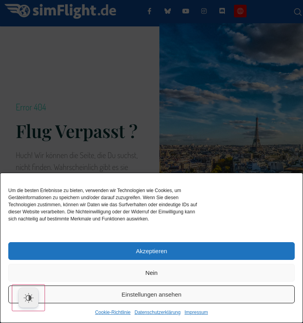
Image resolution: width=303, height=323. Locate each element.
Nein (152, 272)
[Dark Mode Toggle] (28, 297)
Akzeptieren (151, 251)
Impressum (196, 312)
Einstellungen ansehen (151, 294)
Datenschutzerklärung (158, 312)
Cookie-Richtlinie (113, 312)
